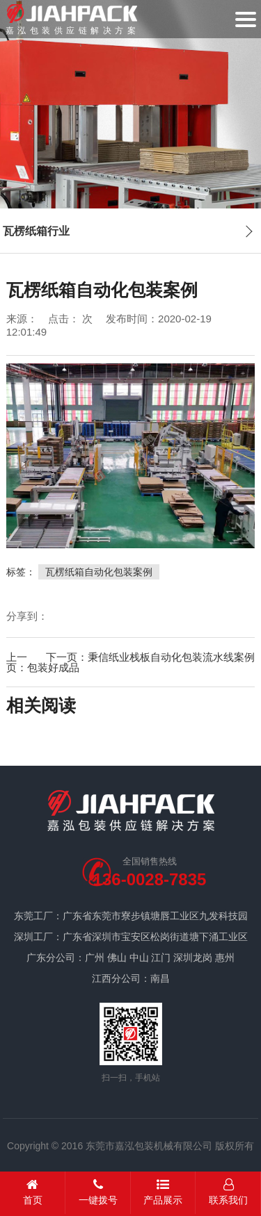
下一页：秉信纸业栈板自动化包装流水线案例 (150, 657)
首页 (32, 1192)
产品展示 (163, 1192)
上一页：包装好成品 (42, 662)
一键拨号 (98, 1192)
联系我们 (228, 1192)
